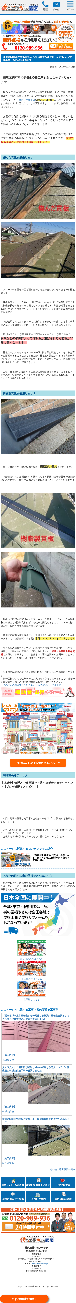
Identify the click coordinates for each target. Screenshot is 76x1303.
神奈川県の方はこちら (31, 959)
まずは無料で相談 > (24, 1299)
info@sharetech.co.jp (39, 1264)
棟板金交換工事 (27, 100)
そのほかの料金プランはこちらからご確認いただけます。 (33, 685)
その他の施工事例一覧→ (62, 1169)
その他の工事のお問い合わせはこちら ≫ (38, 763)
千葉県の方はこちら (31, 979)
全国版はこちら (32, 999)
